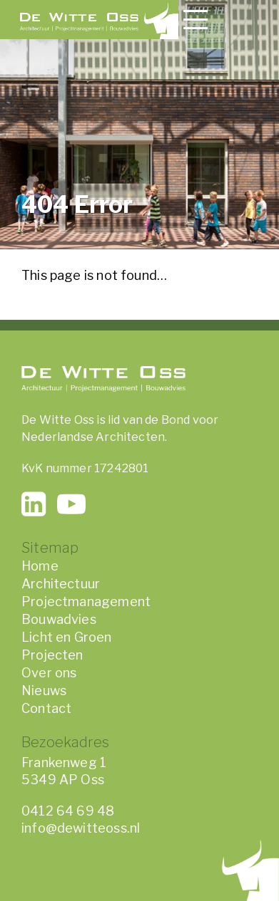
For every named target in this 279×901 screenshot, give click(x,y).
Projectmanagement (86, 601)
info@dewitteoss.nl (80, 828)
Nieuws (43, 690)
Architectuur (60, 583)
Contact (46, 708)
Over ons (48, 672)
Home (40, 565)
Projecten (52, 654)
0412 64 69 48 (67, 810)
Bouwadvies (58, 619)
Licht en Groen (66, 637)
